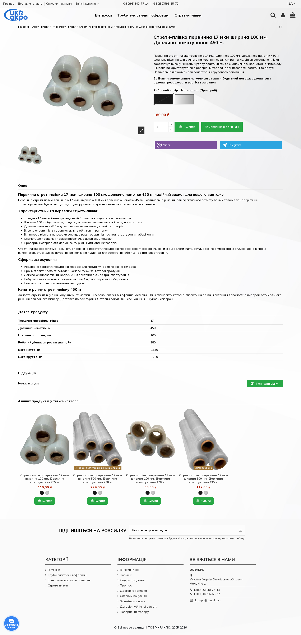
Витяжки (54, 570)
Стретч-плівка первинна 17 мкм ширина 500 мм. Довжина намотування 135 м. (203, 478)
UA (292, 3)
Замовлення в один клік (222, 127)
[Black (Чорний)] (42, 493)
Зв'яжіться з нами (87, 3)
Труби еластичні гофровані (67, 575)
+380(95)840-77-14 (207, 590)
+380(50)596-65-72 (207, 594)
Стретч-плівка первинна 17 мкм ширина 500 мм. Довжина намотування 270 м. (97, 478)
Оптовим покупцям (59, 3)
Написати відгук (265, 383)
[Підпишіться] (240, 530)
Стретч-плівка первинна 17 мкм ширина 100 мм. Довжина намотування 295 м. (44, 478)
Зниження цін (129, 570)
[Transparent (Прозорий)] (47, 493)
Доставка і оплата (30, 3)
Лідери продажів (132, 580)
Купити (187, 127)
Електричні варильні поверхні (69, 580)
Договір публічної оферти (139, 606)
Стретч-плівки (58, 585)
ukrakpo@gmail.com (207, 600)
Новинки (126, 575)
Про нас (9, 3)
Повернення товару (134, 612)
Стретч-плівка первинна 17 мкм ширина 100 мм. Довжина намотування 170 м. (150, 478)
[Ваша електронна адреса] (182, 530)
